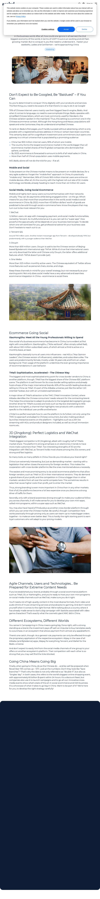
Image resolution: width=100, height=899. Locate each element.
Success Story (31, 759)
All (12, 759)
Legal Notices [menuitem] (87, 856)
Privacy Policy (21, 16)
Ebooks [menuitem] (35, 861)
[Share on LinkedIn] (91, 886)
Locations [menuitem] (5, 865)
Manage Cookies (56, 886)
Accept (66, 29)
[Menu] (96, 3)
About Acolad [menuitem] (7, 856)
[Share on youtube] (97, 886)
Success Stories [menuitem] (39, 865)
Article (19, 759)
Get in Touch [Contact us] (50, 734)
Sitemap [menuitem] (85, 865)
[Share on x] (81, 886)
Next (24, 821)
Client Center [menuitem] (67, 856)
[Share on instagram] (86, 886)
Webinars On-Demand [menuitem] (42, 856)
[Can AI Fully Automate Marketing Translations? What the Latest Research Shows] (28, 790)
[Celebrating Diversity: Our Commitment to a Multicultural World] (71, 790)
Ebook (44, 759)
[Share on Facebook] (75, 886)
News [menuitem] (3, 861)
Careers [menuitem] (4, 869)
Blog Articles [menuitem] (38, 869)
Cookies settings (48, 29)
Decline (84, 29)
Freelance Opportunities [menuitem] (12, 874)
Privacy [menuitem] (84, 861)
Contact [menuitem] (64, 861)
